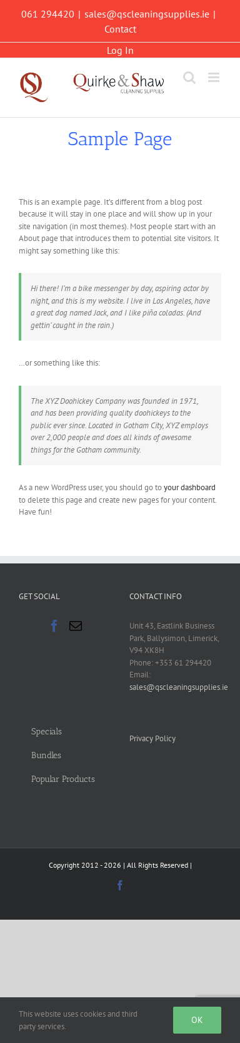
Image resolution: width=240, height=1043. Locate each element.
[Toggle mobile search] (189, 77)
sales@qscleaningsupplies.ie (146, 14)
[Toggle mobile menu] (214, 77)
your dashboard (190, 487)
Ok (197, 1019)
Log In (120, 50)
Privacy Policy (152, 738)
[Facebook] (54, 626)
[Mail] (75, 626)
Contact (120, 29)
